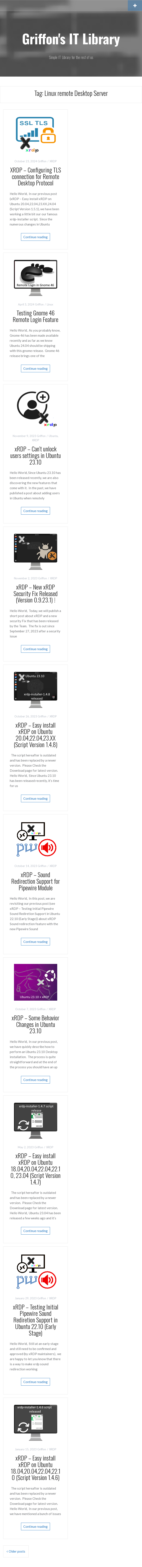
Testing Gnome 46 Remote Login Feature (35, 316)
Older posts (17, 1551)
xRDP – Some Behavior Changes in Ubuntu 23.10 (35, 1024)
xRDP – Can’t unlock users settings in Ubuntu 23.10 (35, 455)
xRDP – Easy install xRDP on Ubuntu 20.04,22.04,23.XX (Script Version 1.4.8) (35, 735)
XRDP (53, 161)
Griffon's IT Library (71, 38)
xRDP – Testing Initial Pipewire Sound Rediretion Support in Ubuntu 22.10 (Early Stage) (35, 1319)
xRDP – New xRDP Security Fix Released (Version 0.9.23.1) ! (36, 593)
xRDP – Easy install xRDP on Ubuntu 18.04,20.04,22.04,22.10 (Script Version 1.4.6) (35, 1468)
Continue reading (35, 237)
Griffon (42, 161)
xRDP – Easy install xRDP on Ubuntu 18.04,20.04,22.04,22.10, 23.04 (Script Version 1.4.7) (35, 1168)
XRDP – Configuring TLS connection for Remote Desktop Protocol (35, 176)
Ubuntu (53, 436)
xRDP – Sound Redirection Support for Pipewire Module (35, 881)
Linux (50, 304)
